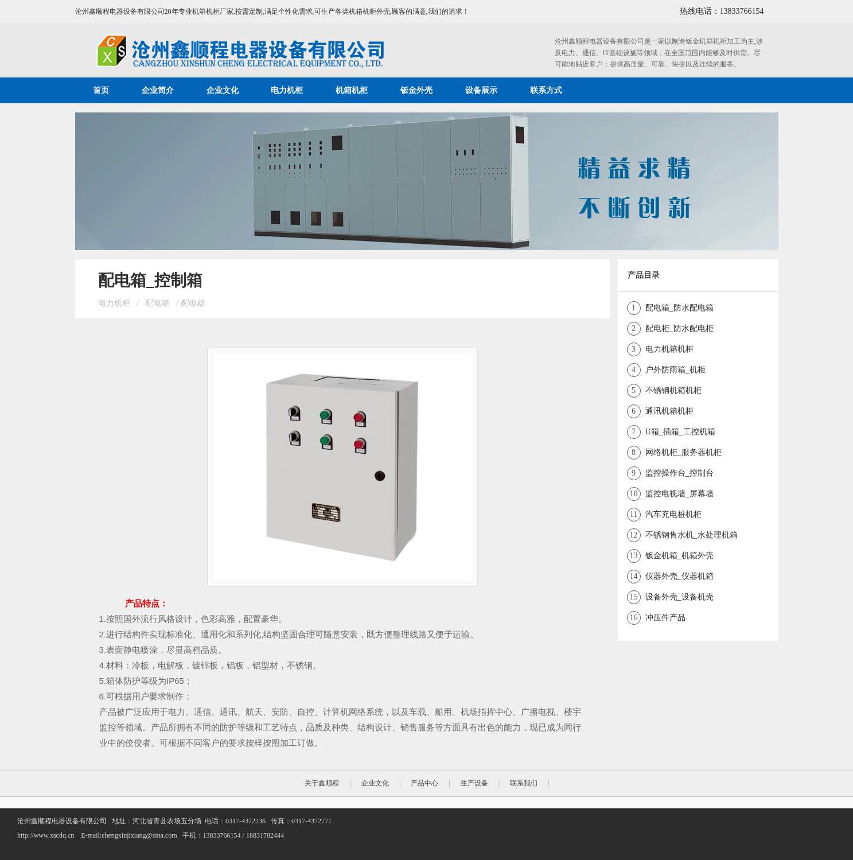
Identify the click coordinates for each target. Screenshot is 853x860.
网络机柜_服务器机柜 (683, 452)
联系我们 (523, 783)
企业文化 (223, 90)
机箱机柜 (352, 90)
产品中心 (424, 783)
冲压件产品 (665, 617)
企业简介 (158, 90)
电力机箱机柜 (669, 349)
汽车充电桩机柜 (673, 514)
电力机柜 (287, 90)
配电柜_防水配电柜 (679, 328)
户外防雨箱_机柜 (675, 369)
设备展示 (481, 90)
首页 (101, 90)
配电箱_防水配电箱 (679, 307)
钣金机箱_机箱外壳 (679, 555)
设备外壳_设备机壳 (679, 597)
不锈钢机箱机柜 (673, 390)
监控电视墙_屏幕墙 (679, 493)
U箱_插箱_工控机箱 (680, 431)
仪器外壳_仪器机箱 (679, 576)
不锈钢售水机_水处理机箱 (691, 535)
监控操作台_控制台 (679, 473)
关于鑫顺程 (322, 783)
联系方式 (546, 90)
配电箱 (157, 303)
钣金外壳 (416, 90)
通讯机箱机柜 (669, 411)
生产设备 (474, 783)
